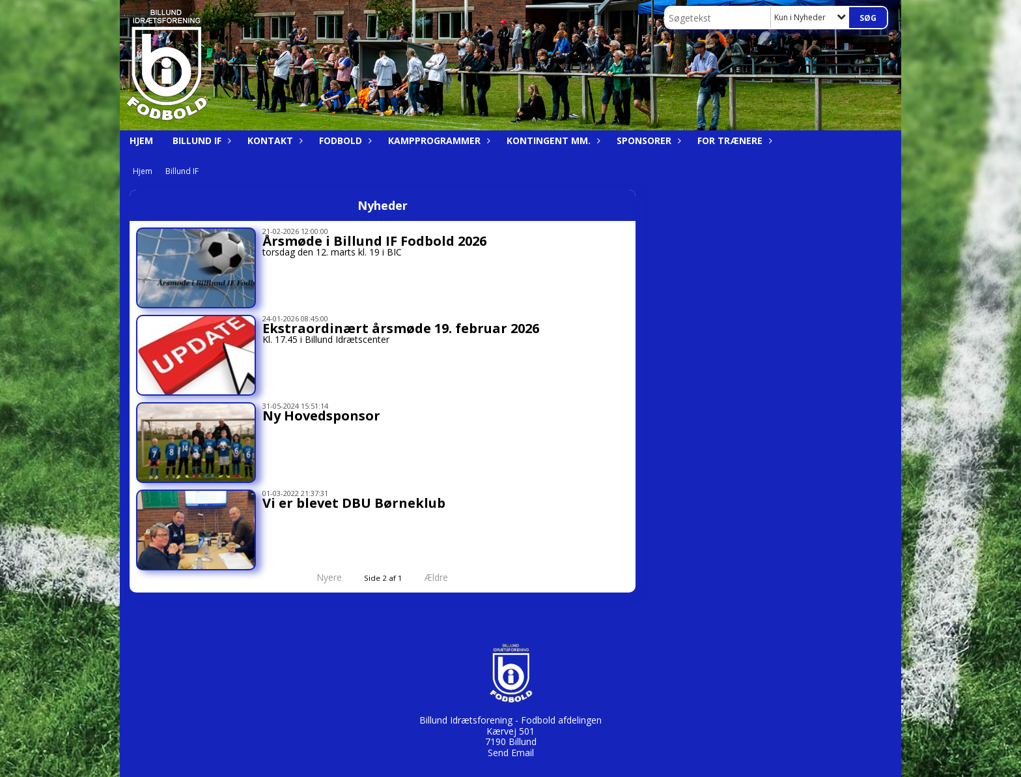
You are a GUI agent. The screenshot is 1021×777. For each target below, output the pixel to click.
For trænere (733, 140)
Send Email (511, 752)
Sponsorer (647, 140)
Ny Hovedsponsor (321, 415)
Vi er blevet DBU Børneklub (353, 503)
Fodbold (344, 140)
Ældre (445, 577)
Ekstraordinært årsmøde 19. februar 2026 (400, 328)
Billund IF (200, 140)
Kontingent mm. (552, 140)
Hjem (141, 140)
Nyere (321, 577)
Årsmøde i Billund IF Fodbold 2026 (374, 241)
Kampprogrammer (437, 140)
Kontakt (273, 140)
